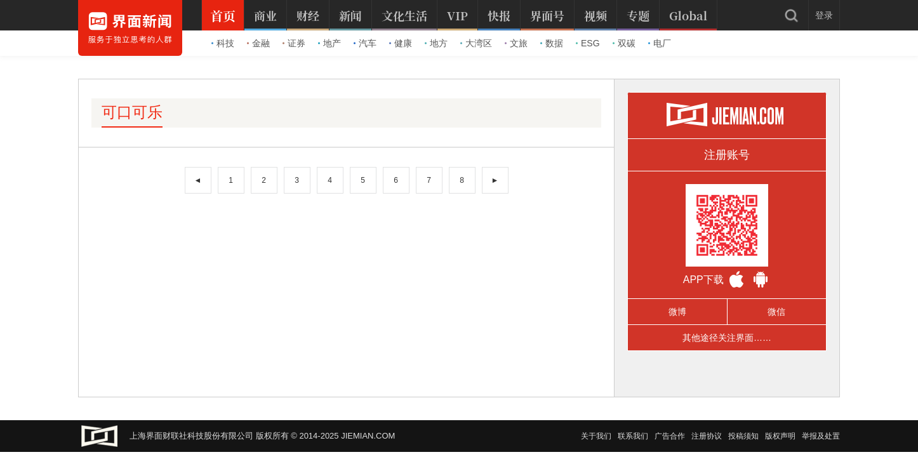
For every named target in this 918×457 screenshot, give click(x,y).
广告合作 (670, 436)
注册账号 (727, 155)
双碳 (624, 43)
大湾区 (476, 43)
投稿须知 (743, 436)
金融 (258, 43)
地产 (329, 43)
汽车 (365, 43)
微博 (677, 312)
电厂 (659, 43)
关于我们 (596, 436)
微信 (776, 312)
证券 (294, 43)
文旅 (516, 43)
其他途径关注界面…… (726, 338)
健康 (400, 43)
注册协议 (706, 436)
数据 (551, 43)
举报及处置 (821, 436)
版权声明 (780, 436)
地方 (436, 43)
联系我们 (633, 436)
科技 (222, 43)
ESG (588, 43)
